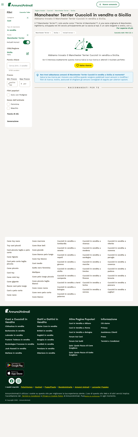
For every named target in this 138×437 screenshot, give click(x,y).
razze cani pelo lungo (17, 319)
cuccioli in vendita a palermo (66, 328)
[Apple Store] (15, 406)
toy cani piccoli (14, 279)
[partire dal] (12, 147)
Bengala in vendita (45, 373)
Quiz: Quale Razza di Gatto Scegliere (81, 387)
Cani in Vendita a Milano (80, 356)
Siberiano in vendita (46, 386)
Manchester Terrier (43, 33)
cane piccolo (12, 301)
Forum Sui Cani (76, 370)
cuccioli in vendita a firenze (92, 310)
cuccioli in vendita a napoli (66, 289)
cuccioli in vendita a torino (92, 317)
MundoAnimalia (65, 420)
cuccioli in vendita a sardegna (92, 289)
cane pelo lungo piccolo (43, 310)
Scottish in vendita (45, 377)
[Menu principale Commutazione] (2, 4)
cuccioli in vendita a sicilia (66, 303)
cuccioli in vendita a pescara (117, 317)
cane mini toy (13, 310)
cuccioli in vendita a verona (92, 324)
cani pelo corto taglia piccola (16, 295)
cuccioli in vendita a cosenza (117, 296)
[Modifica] (27, 116)
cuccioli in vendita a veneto (66, 282)
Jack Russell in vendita (15, 382)
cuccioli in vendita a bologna (66, 321)
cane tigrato (12, 290)
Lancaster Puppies (100, 420)
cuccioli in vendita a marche (92, 296)
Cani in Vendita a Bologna (80, 365)
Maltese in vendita (13, 386)
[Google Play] (15, 398)
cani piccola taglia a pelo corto (18, 284)
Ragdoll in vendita (45, 368)
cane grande (37, 283)
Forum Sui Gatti (76, 374)
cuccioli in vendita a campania (66, 310)
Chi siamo (105, 356)
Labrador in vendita (14, 368)
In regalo (13, 37)
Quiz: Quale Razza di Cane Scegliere (81, 380)
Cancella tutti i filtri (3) (123, 33)
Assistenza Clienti (109, 365)
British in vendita (44, 364)
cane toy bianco (39, 292)
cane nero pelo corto (41, 325)
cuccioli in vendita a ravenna (117, 282)
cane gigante (13, 315)
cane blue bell (38, 279)
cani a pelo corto (14, 324)
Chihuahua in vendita (14, 359)
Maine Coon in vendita (47, 359)
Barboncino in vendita (15, 364)
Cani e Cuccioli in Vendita (16, 354)
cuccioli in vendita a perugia (117, 289)
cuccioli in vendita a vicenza (92, 275)
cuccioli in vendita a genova (66, 296)
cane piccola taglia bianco (40, 315)
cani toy (10, 306)
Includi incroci (69, 33)
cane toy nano (13, 274)
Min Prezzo (12, 142)
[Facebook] (12, 414)
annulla (27, 48)
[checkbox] (8, 65)
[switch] (18, 53)
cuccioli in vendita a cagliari (117, 324)
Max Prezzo (25, 142)
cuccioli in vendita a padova (117, 303)
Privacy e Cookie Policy (52, 429)
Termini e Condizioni (110, 374)
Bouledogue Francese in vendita (19, 377)
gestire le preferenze (92, 429)
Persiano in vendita (45, 382)
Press (103, 370)
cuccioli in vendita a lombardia (66, 275)
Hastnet (38, 420)
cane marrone (38, 274)
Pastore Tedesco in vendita (17, 373)
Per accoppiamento (17, 42)
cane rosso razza (40, 321)
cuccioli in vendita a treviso (92, 303)
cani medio (37, 296)
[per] (25, 147)
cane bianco (37, 330)
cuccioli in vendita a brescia (117, 310)
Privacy (104, 361)
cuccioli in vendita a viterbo (117, 275)
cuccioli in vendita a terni (68, 316)
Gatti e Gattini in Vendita (47, 354)
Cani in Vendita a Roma (79, 361)
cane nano (12, 328)
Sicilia (57, 33)
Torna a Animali (12, 16)
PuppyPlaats (50, 420)
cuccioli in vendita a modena (92, 282)
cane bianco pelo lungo (42, 287)
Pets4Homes (27, 420)
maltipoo (36, 305)
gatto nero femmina (41, 301)
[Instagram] (18, 414)
